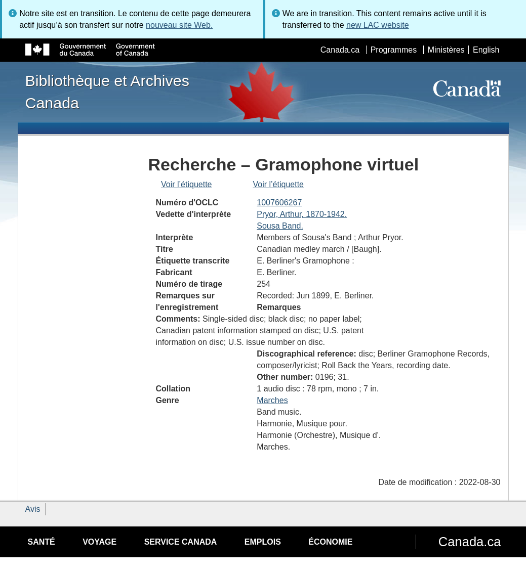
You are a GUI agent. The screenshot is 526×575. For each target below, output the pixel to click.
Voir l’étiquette (186, 184)
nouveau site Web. (179, 25)
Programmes (394, 50)
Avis (33, 509)
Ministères (446, 50)
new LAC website (377, 25)
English (486, 50)
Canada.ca (339, 50)
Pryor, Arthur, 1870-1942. (302, 214)
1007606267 (279, 202)
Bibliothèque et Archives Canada (107, 91)
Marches (272, 400)
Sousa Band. (280, 226)
